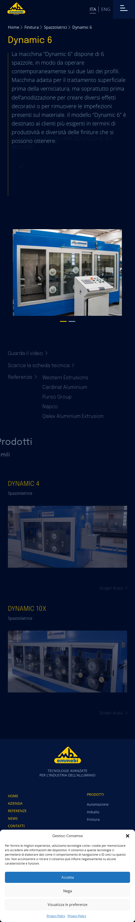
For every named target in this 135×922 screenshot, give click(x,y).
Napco (50, 406)
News (13, 818)
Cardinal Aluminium (64, 387)
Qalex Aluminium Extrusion (73, 416)
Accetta (67, 877)
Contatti (16, 825)
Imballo (93, 812)
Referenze (17, 810)
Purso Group (57, 397)
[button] (127, 835)
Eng (105, 9)
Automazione (98, 804)
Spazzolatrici (55, 27)
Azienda (15, 803)
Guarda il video (27, 353)
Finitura (31, 27)
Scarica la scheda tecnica (41, 365)
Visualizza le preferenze (67, 904)
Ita (93, 9)
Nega (67, 890)
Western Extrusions (65, 377)
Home (13, 27)
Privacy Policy (56, 916)
